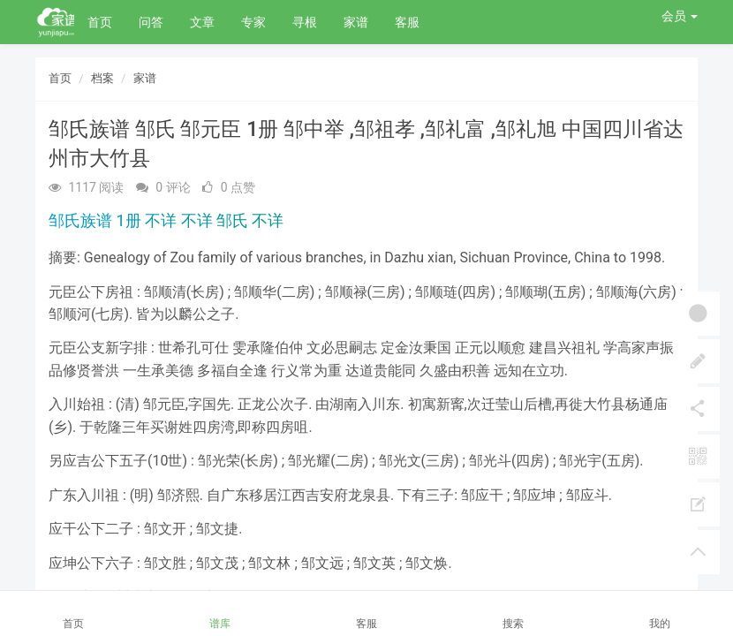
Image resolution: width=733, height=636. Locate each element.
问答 (151, 22)
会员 (679, 16)
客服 (407, 22)
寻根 (304, 22)
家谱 (356, 22)
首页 (99, 22)
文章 (202, 22)
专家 (253, 22)
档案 (102, 78)
